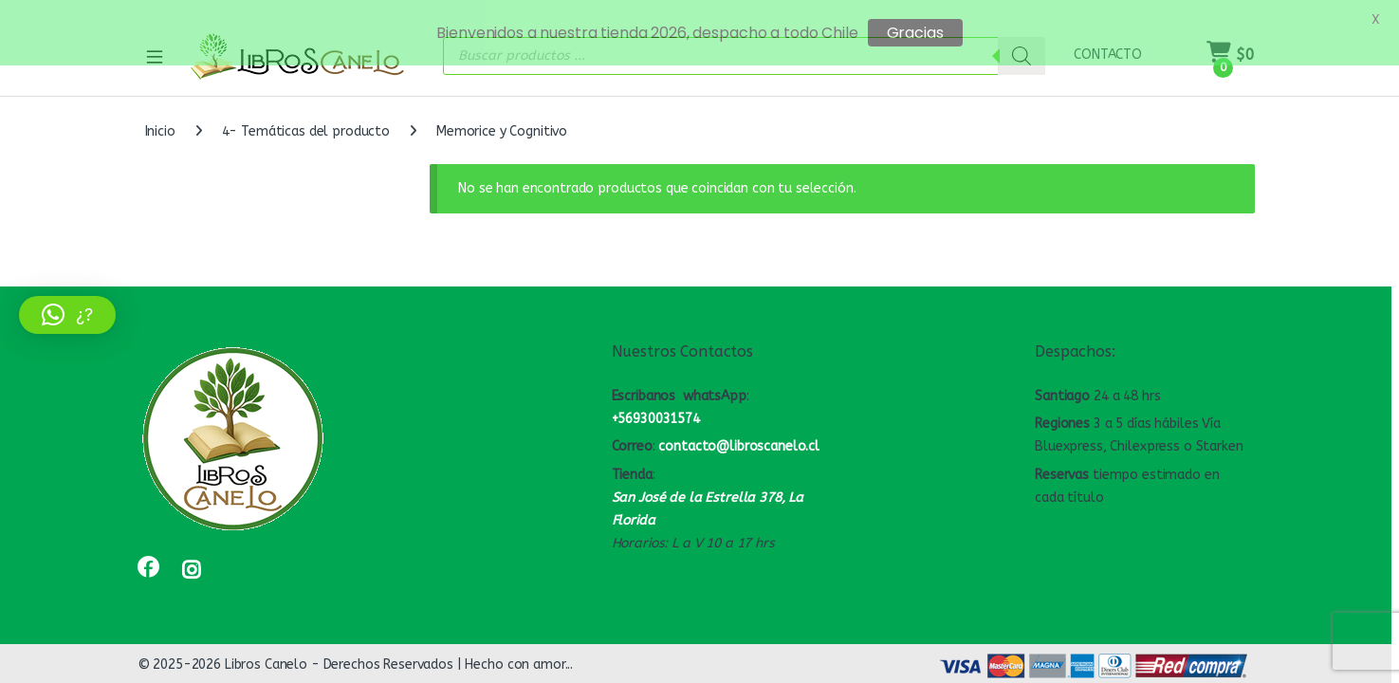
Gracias (915, 33)
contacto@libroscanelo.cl (738, 437)
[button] (67, 315)
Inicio (160, 122)
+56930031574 (656, 408)
